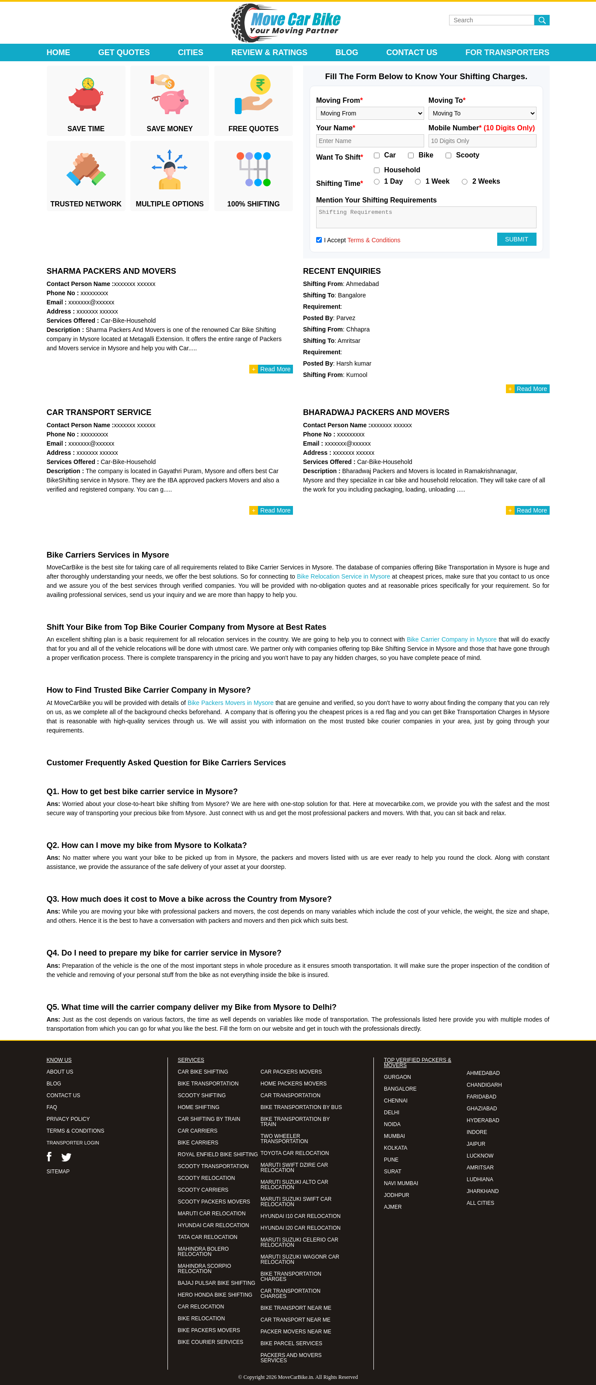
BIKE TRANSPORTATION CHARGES (291, 1276)
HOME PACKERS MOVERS (294, 1084)
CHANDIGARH (484, 1085)
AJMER (393, 1207)
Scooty (467, 155)
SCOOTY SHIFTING (202, 1095)
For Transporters (507, 52)
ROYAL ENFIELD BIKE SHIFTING (218, 1154)
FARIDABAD (481, 1097)
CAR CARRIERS (198, 1131)
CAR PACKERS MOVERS (291, 1072)
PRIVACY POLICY (68, 1119)
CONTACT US (63, 1095)
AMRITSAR (480, 1168)
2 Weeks (486, 181)
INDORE (477, 1132)
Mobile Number (482, 128)
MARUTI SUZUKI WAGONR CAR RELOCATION (300, 1259)
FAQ (52, 1107)
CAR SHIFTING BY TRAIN (209, 1119)
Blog (346, 52)
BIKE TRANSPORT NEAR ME (296, 1308)
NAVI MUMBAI (401, 1183)
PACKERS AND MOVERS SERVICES (291, 1358)
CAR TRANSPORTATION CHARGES (291, 1293)
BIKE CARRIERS (198, 1143)
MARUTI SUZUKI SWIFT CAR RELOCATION (296, 1201)
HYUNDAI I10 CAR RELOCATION (301, 1216)
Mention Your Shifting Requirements (376, 200)
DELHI (391, 1112)
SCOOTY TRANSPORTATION (213, 1166)
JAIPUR (476, 1144)
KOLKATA (396, 1148)
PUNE (391, 1160)
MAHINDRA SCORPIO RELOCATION (204, 1268)
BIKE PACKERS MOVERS (209, 1330)
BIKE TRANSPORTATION (208, 1084)
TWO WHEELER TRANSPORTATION (284, 1138)
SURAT (392, 1172)
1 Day (393, 181)
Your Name (336, 128)
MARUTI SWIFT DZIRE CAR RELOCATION (294, 1167)
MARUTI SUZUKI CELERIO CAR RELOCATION (299, 1242)
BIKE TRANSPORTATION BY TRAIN (295, 1121)
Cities (190, 52)
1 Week (437, 181)
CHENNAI (396, 1101)
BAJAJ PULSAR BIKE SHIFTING (216, 1283)
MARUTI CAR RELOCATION (212, 1214)
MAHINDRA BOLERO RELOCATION (203, 1251)
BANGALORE (400, 1089)
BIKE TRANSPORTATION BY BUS (301, 1107)
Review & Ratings (269, 52)
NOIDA (392, 1124)
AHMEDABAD (483, 1073)
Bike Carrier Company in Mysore (451, 639)
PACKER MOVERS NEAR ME (296, 1332)
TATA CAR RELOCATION (207, 1237)
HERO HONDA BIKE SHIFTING (215, 1295)
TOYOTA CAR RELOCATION (295, 1153)
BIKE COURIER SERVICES (211, 1342)
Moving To (447, 100)
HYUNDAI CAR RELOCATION (213, 1225)
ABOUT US (60, 1072)
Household (402, 170)
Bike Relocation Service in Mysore (343, 576)
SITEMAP (58, 1172)
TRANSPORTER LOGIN (73, 1142)
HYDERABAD (483, 1120)
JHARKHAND (482, 1191)
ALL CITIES (480, 1203)
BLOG (54, 1084)
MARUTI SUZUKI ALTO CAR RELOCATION (294, 1184)
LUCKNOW (480, 1156)
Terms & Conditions (373, 240)
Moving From (339, 100)
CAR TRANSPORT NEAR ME (296, 1320)
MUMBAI (394, 1136)
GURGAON (397, 1077)
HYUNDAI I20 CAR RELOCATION (301, 1228)
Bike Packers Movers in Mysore (231, 702)
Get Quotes (124, 52)
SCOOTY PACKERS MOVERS (214, 1202)
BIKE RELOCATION (201, 1318)
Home (58, 52)
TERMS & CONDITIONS (76, 1131)
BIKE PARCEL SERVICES (291, 1343)
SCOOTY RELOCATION (206, 1178)
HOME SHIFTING (199, 1107)
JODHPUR (396, 1195)
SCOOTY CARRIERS (203, 1190)
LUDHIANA (480, 1179)
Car (390, 155)
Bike (425, 155)
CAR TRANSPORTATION (291, 1095)
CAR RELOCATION (201, 1307)
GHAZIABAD (482, 1109)
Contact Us (412, 52)
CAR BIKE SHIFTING (203, 1072)
